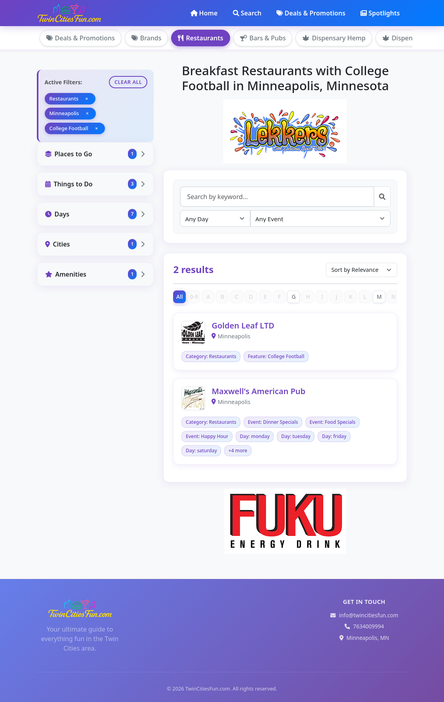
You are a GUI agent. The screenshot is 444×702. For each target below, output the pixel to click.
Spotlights (380, 13)
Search (247, 13)
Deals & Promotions (310, 13)
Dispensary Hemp (333, 38)
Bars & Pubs (263, 38)
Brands (146, 38)
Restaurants (200, 38)
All (179, 296)
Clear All (128, 81)
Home (204, 13)
